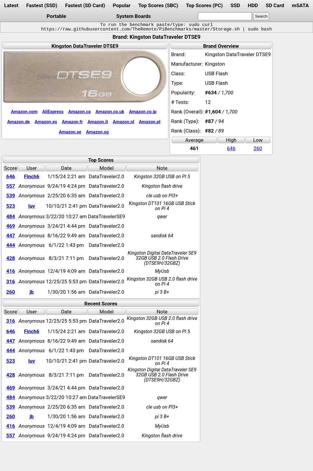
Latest (11, 5)
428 (10, 258)
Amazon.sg (97, 132)
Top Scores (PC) (204, 5)
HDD (253, 5)
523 (10, 206)
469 (10, 226)
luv (31, 206)
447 (10, 235)
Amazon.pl (149, 121)
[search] (225, 16)
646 (231, 148)
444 (10, 245)
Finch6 (31, 176)
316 (10, 281)
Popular (122, 5)
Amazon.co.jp (142, 111)
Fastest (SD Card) (85, 5)
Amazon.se (70, 132)
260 (258, 148)
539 (10, 195)
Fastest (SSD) (41, 5)
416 (10, 271)
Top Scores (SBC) (158, 5)
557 (10, 186)
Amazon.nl (123, 121)
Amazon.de (18, 121)
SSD (235, 5)
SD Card (275, 5)
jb (32, 292)
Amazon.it (98, 121)
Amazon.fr (72, 121)
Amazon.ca (79, 111)
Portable (56, 16)
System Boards (133, 16)
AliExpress (52, 111)
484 (10, 216)
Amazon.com (24, 111)
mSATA (300, 5)
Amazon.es (46, 121)
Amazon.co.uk (109, 111)
